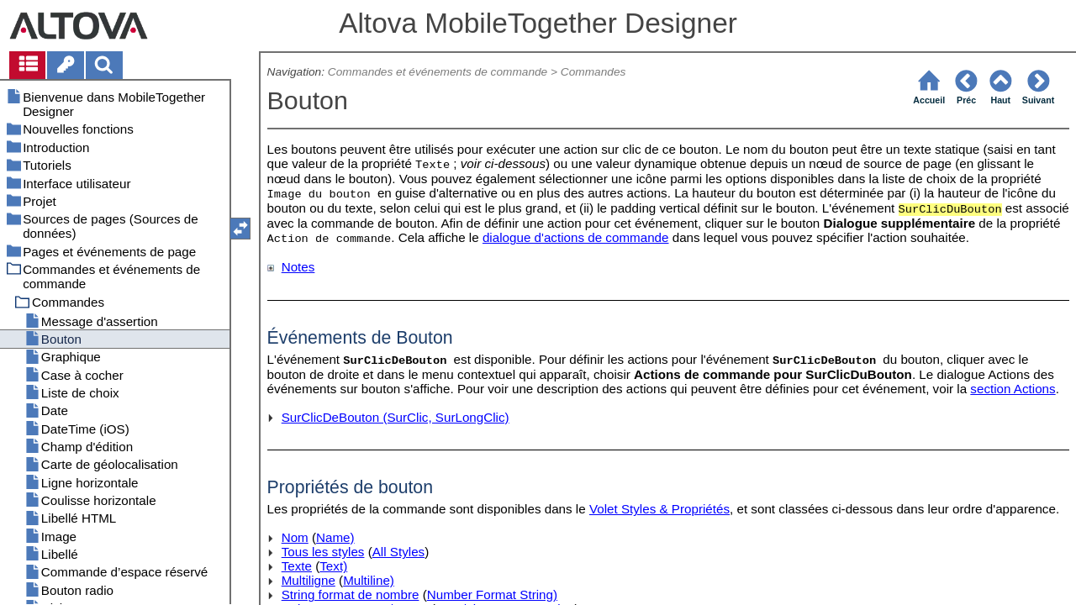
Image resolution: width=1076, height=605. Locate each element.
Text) (333, 566)
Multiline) (368, 580)
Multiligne (308, 580)
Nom (295, 537)
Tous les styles (323, 551)
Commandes (593, 72)
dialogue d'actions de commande (576, 237)
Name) (335, 537)
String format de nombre (350, 594)
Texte (297, 566)
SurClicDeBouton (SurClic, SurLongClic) (395, 417)
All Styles (398, 551)
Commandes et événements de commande (437, 72)
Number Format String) (492, 594)
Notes (298, 267)
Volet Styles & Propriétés (659, 509)
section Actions (1012, 388)
